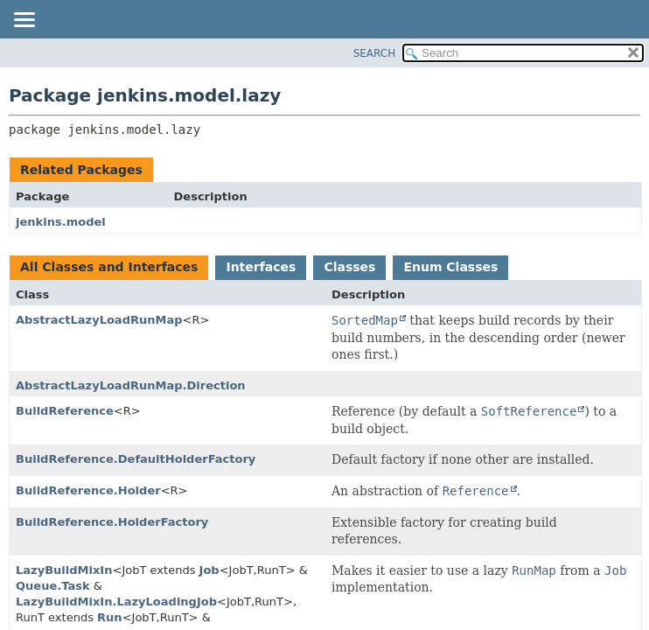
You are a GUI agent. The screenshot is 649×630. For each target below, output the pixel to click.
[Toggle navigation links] (23, 21)
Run (109, 617)
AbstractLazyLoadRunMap (99, 319)
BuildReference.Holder (88, 490)
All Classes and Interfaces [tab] (109, 267)
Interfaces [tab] (261, 267)
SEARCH (374, 53)
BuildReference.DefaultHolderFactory (135, 459)
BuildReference (65, 410)
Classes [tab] (349, 267)
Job (209, 570)
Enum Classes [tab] (450, 267)
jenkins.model (61, 221)
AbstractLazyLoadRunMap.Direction (131, 385)
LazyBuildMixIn (64, 570)
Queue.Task (53, 585)
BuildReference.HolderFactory (112, 521)
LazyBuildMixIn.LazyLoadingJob (116, 601)
